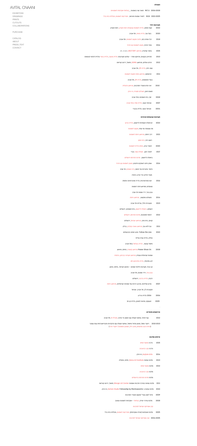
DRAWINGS (18, 16)
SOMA (134, 62)
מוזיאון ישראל (136, 220)
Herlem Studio (113, 389)
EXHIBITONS (18, 13)
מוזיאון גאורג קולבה (134, 226)
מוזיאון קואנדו (132, 249)
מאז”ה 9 (114, 318)
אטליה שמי (139, 152)
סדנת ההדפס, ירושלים (132, 215)
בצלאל (136, 400)
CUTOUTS (17, 22)
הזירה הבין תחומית (144, 326)
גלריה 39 (142, 68)
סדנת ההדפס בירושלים (140, 377)
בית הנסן (141, 140)
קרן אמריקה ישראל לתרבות (143, 406)
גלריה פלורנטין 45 (137, 261)
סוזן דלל (133, 326)
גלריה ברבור (143, 278)
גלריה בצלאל (138, 244)
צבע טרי (149, 273)
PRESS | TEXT (18, 44)
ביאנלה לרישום (141, 209)
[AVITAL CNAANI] (22, 7)
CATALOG (17, 38)
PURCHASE (18, 32)
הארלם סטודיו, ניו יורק (136, 91)
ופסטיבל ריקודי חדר (116, 326)
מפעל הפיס (145, 366)
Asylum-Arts (148, 354)
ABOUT (16, 41)
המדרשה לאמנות (123, 412)
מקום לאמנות (133, 128)
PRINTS (16, 19)
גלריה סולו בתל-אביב (134, 103)
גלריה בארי (104, 56)
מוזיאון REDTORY (134, 51)
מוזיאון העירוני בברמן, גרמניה (125, 255)
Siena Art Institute (136, 360)
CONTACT (17, 48)
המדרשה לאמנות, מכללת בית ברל (115, 16)
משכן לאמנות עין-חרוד (135, 45)
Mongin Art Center (121, 383)
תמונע (126, 326)
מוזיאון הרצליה (128, 85)
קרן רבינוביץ (144, 372)
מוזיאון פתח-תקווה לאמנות (134, 74)
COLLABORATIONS (21, 26)
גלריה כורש (129, 123)
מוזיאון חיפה (134, 197)
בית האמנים (130, 169)
